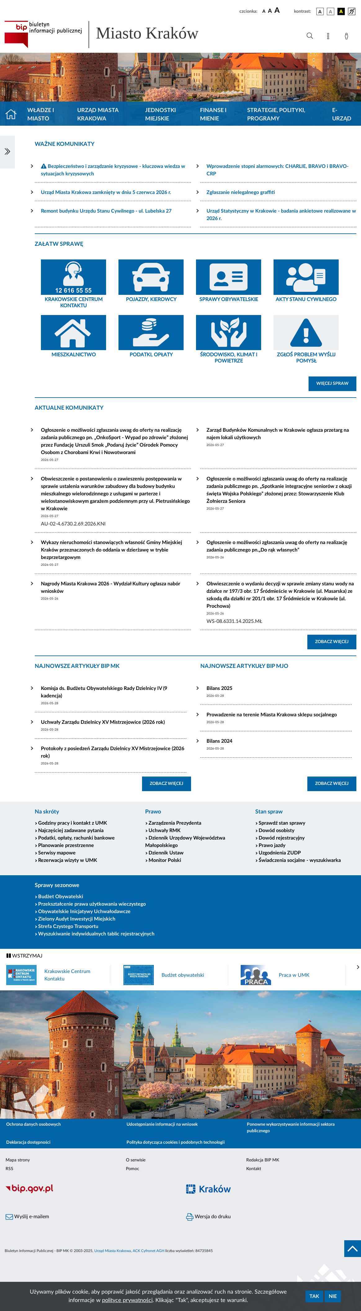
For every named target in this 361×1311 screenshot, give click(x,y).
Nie (333, 1296)
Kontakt (253, 1169)
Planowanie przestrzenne (66, 845)
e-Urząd (341, 115)
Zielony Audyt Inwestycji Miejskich (76, 919)
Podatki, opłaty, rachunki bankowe (76, 838)
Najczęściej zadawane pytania (71, 830)
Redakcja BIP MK (262, 1160)
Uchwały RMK (164, 830)
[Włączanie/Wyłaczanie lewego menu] (7, 152)
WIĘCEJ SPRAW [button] (336, 383)
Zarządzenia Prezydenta (175, 823)
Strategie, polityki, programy (276, 115)
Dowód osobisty (276, 830)
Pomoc (132, 1169)
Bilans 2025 (219, 688)
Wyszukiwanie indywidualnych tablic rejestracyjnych (96, 933)
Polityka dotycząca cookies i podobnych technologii (176, 1142)
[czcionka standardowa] (264, 11)
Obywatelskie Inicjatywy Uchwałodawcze (84, 911)
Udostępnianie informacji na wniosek (162, 1124)
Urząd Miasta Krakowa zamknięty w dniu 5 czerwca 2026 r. (106, 192)
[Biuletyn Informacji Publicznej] (90, 1192)
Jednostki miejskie (160, 115)
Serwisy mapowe (57, 852)
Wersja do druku (208, 1217)
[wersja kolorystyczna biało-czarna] (330, 11)
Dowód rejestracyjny (282, 838)
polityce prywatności (127, 1300)
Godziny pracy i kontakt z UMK (72, 823)
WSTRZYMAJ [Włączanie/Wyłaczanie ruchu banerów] (24, 955)
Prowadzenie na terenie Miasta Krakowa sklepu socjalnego (272, 714)
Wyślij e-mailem (27, 1217)
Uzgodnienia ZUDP (280, 852)
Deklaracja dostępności (28, 1142)
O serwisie (135, 1160)
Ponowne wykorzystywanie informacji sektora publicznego (291, 1127)
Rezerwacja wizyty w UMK (67, 860)
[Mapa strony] (329, 37)
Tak (314, 1296)
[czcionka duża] (283, 10)
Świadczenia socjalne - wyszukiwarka (300, 860)
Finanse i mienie (213, 115)
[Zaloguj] (347, 37)
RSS (9, 1169)
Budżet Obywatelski (60, 896)
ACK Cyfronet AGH (148, 1251)
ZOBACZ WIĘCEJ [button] (335, 641)
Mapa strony (18, 1160)
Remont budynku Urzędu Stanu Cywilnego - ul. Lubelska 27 (106, 211)
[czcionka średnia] (270, 11)
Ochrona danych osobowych (33, 1124)
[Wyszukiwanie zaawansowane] (310, 36)
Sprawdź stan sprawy (282, 823)
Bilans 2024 (219, 741)
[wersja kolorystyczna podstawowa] (320, 11)
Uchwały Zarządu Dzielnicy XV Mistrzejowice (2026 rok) (103, 722)
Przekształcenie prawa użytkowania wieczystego (92, 904)
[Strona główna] (13, 114)
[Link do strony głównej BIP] (110, 34)
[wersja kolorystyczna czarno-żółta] (341, 11)
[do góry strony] (352, 1248)
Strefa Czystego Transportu (68, 926)
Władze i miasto (40, 115)
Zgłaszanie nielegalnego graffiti (241, 192)
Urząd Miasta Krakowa (97, 115)
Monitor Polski (165, 860)
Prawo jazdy (272, 845)
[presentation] (358, 967)
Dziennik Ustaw (166, 852)
